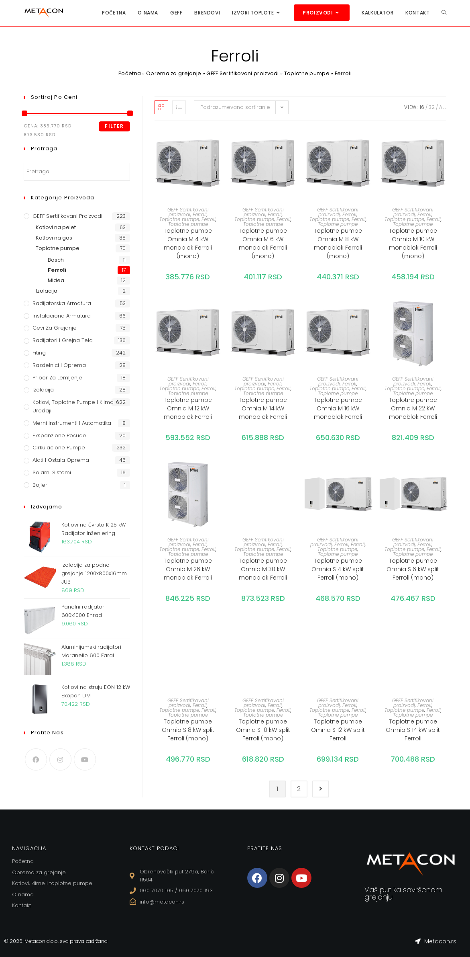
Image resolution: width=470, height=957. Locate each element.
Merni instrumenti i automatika (72, 423)
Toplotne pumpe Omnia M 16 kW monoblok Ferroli (338, 408)
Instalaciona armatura (62, 316)
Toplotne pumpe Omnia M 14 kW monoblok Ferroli (263, 408)
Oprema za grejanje (173, 73)
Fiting (39, 353)
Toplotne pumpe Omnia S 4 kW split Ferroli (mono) (337, 569)
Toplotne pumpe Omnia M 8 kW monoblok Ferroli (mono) (338, 243)
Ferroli (200, 214)
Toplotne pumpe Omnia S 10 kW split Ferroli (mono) (263, 729)
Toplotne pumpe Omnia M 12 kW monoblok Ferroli (188, 408)
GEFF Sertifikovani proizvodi (243, 73)
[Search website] (443, 12)
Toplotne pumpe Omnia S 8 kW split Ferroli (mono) (188, 729)
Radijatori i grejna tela (63, 340)
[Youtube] (85, 759)
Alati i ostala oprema (61, 460)
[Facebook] (36, 759)
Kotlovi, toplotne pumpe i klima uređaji (73, 406)
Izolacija (46, 291)
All (442, 107)
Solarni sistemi (52, 472)
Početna (129, 73)
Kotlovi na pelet (56, 227)
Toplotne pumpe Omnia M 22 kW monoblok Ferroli (413, 408)
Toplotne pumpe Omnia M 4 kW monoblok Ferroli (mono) (188, 243)
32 (432, 107)
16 (422, 107)
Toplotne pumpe (307, 73)
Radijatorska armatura (62, 303)
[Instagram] (60, 759)
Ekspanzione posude (59, 435)
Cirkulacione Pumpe (59, 447)
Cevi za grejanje (55, 328)
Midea (56, 280)
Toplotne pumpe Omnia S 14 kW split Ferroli (413, 729)
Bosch (56, 260)
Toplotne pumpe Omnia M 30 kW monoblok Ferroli (263, 569)
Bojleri (41, 485)
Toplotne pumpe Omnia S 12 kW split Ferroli (338, 729)
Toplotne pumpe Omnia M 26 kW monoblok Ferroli (188, 569)
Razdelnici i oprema (59, 365)
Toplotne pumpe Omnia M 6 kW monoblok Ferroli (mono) (263, 243)
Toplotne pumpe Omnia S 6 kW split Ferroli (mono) (413, 569)
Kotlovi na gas (54, 238)
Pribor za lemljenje (57, 377)
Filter (114, 126)
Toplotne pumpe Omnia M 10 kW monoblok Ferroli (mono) (413, 243)
